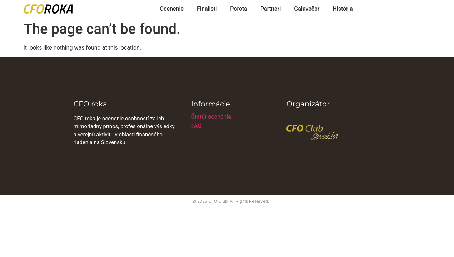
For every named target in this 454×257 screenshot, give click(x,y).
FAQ (196, 125)
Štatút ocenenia (211, 116)
